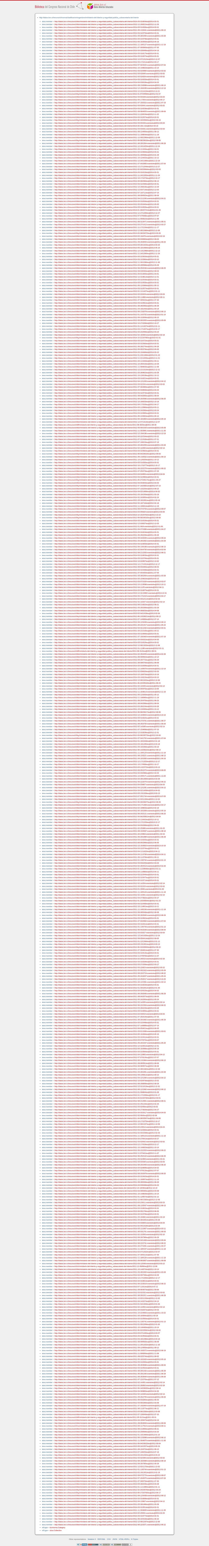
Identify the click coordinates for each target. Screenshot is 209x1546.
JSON (114, 1539)
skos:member (47, 21)
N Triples (134, 1539)
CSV (109, 1539)
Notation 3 (92, 1539)
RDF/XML (101, 1539)
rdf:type (45, 1527)
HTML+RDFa (124, 1539)
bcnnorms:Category (57, 1527)
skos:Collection (56, 1530)
